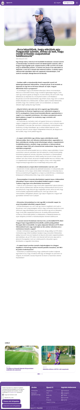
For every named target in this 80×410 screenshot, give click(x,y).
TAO (47, 393)
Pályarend (49, 390)
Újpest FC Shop (50, 402)
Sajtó (47, 397)
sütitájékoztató (13, 392)
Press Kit (48, 400)
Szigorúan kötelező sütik (9, 394)
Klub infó (49, 395)
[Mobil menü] (77, 2)
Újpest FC (9, 2)
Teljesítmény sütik (7, 397)
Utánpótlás (34, 390)
